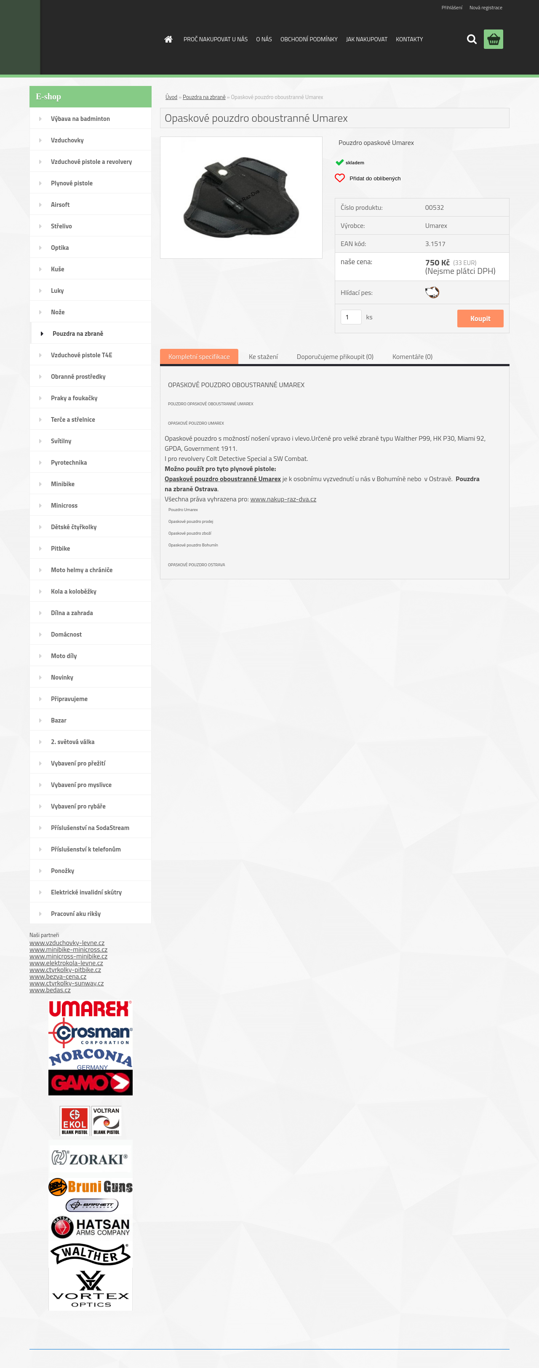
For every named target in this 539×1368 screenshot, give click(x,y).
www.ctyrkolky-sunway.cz (66, 983)
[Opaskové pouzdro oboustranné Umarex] (241, 140)
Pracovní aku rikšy (76, 913)
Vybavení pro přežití (78, 763)
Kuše (57, 269)
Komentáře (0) (412, 356)
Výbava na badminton (80, 118)
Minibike (63, 484)
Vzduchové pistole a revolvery (91, 161)
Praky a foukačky (74, 398)
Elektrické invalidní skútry (86, 892)
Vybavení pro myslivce (81, 785)
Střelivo (61, 226)
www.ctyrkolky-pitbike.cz (65, 969)
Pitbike (60, 548)
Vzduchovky (67, 140)
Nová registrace (486, 7)
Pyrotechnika (69, 462)
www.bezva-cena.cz (57, 976)
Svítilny (61, 441)
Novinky (62, 677)
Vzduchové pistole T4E (81, 355)
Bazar (59, 720)
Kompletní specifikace (199, 356)
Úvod (171, 97)
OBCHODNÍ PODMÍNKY (309, 39)
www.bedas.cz (50, 990)
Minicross (64, 505)
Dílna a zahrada (72, 613)
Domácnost (66, 634)
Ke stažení (263, 356)
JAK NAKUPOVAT (366, 39)
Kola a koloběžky (73, 591)
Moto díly (64, 656)
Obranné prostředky (78, 376)
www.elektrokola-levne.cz (66, 963)
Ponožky (62, 870)
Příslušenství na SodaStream (90, 828)
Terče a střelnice (73, 419)
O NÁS (264, 39)
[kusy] (351, 317)
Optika (60, 247)
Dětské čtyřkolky (73, 527)
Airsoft (60, 204)
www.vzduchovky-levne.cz (66, 942)
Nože (58, 312)
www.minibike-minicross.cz (68, 949)
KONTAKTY (409, 39)
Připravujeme (69, 699)
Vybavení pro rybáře (78, 806)
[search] (471, 39)
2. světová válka (73, 742)
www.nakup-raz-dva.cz (283, 499)
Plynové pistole (72, 183)
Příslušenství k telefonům (86, 849)
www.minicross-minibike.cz (68, 956)
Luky (57, 290)
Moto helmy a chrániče (81, 570)
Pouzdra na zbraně (78, 333)
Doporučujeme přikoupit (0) (335, 356)
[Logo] (85, 37)
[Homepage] (167, 39)
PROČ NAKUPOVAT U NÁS (216, 39)
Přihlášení (452, 7)
